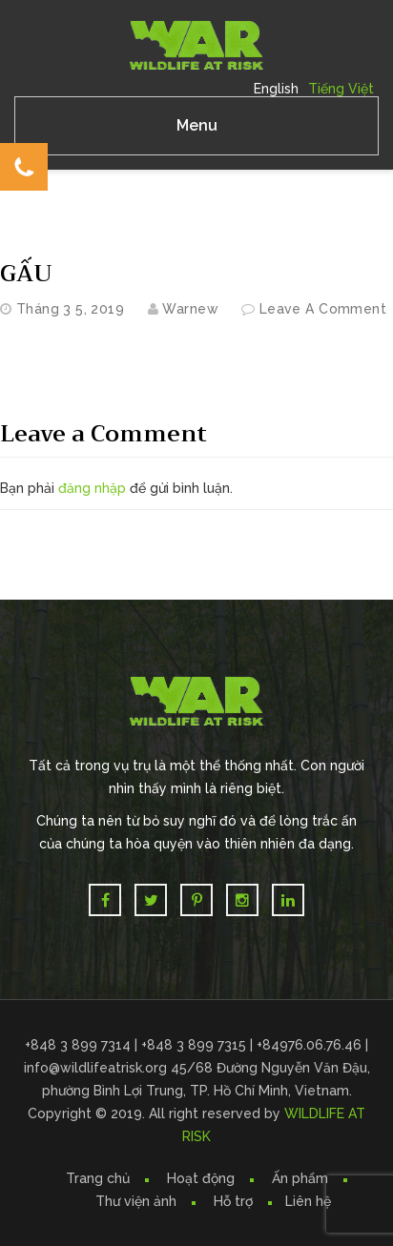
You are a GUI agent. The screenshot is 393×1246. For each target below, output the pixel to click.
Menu (196, 125)
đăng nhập (92, 488)
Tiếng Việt (341, 88)
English (276, 88)
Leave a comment (322, 309)
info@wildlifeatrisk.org (97, 1067)
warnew (190, 309)
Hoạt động (201, 1178)
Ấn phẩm (300, 1178)
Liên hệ (308, 1201)
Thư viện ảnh (135, 1201)
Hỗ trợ (233, 1201)
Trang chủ (98, 1178)
